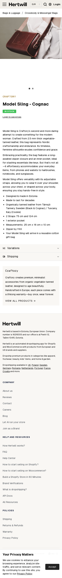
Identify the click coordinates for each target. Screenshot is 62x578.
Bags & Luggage (11, 13)
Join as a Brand (11, 428)
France (47, 368)
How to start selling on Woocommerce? (24, 470)
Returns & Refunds (13, 525)
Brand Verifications (13, 483)
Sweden (43, 365)
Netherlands (27, 368)
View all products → (20, 300)
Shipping (7, 519)
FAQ (5, 451)
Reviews (7, 397)
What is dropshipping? (15, 489)
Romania (16, 368)
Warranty (8, 531)
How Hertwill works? (14, 445)
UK (29, 365)
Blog (5, 416)
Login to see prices (12, 117)
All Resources (10, 502)
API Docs (8, 495)
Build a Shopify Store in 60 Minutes (22, 477)
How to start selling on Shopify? (21, 464)
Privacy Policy (24, 573)
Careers (7, 409)
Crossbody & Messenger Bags (41, 13)
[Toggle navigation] (4, 4)
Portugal (38, 368)
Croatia (6, 371)
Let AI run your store (14, 422)
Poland (35, 365)
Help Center (9, 458)
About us (8, 391)
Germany (7, 368)
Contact (7, 403)
